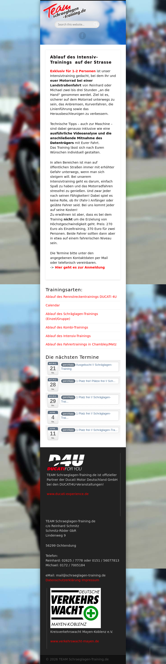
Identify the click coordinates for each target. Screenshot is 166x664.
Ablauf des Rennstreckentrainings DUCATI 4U (81, 296)
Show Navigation (109, 40)
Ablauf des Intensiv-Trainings (68, 336)
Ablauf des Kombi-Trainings (67, 327)
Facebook (82, 35)
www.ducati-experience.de (68, 494)
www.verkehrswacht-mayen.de (74, 641)
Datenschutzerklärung (63, 580)
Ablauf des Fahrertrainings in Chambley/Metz (81, 344)
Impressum (90, 580)
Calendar (53, 305)
